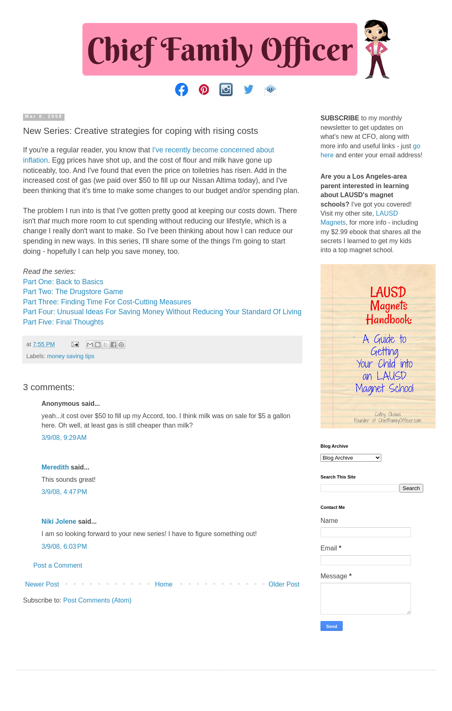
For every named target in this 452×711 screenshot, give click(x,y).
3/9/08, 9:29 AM (64, 437)
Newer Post (42, 584)
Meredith (55, 467)
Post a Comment (57, 565)
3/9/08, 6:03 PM (64, 546)
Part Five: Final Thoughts (63, 322)
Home (164, 584)
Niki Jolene (59, 521)
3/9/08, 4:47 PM (64, 491)
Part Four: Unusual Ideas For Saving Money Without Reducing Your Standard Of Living (162, 312)
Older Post (284, 584)
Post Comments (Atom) (97, 600)
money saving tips (70, 356)
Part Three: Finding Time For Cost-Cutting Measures (107, 302)
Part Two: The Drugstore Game (73, 292)
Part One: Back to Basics (63, 282)
